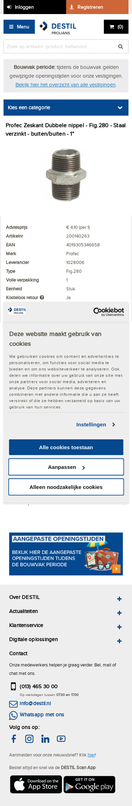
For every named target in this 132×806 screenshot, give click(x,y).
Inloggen (24, 7)
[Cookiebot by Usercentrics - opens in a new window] (94, 311)
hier (91, 755)
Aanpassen (66, 467)
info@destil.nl (35, 703)
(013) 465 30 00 (38, 686)
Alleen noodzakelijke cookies (66, 487)
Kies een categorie (29, 107)
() (120, 26)
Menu (23, 26)
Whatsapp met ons (42, 714)
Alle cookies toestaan (66, 447)
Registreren (90, 7)
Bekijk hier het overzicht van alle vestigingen (65, 84)
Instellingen (91, 424)
